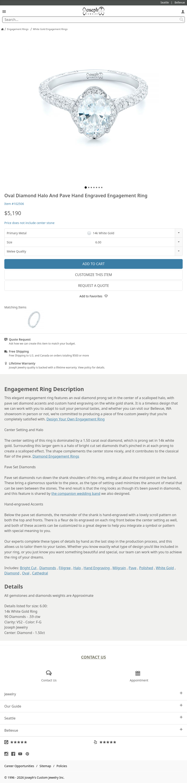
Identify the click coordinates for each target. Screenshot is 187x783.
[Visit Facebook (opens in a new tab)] (14, 754)
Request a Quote (93, 285)
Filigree (65, 568)
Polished (146, 568)
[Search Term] (93, 19)
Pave (132, 568)
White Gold (165, 568)
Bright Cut (28, 568)
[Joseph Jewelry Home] (2, 29)
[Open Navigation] (4, 11)
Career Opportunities (19, 766)
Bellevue (93, 730)
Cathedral (40, 573)
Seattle (93, 718)
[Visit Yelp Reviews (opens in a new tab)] (138, 742)
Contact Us (93, 657)
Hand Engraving (97, 568)
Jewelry (93, 693)
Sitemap (45, 766)
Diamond (11, 573)
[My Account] (183, 11)
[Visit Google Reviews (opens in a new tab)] (49, 742)
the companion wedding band (75, 493)
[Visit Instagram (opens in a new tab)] (7, 754)
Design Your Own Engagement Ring (75, 419)
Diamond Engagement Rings (56, 456)
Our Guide (93, 706)
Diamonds (47, 568)
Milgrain (119, 568)
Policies (62, 766)
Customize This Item (93, 274)
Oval (26, 573)
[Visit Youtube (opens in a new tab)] (21, 754)
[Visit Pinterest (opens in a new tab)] (28, 754)
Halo (77, 568)
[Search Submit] (181, 19)
